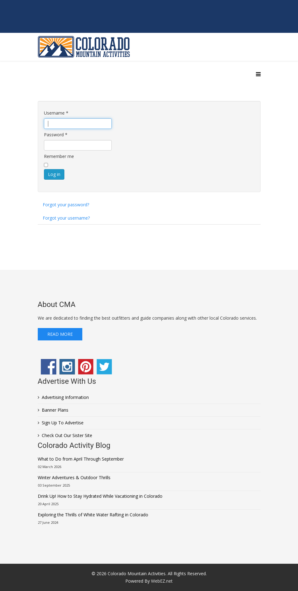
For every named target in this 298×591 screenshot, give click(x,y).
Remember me (59, 156)
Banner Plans (55, 410)
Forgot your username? (66, 218)
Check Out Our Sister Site (67, 435)
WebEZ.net (162, 581)
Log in (54, 174)
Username (56, 113)
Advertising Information (65, 397)
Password (55, 135)
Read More (60, 334)
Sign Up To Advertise (63, 423)
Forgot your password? (66, 205)
